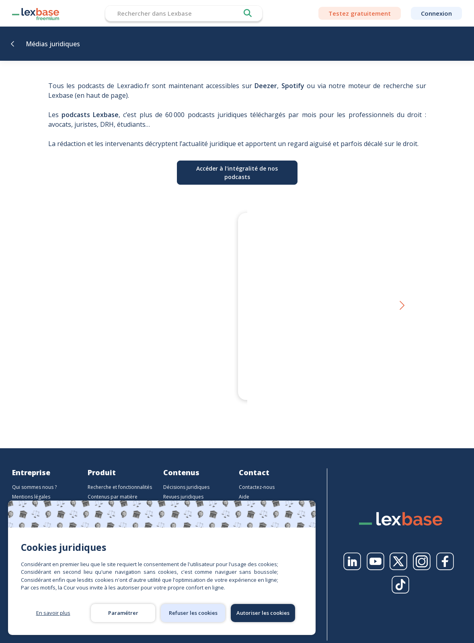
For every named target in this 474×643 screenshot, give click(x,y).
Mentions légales (31, 487)
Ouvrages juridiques (186, 496)
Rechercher (248, 13)
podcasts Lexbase (90, 114)
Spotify (292, 85)
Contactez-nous (257, 477)
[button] (401, 301)
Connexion (436, 13)
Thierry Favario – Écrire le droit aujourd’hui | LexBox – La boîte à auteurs (150, 364)
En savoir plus (53, 612)
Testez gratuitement (359, 13)
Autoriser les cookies (262, 612)
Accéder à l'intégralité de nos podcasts (237, 173)
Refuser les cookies (193, 612)
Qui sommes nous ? (34, 477)
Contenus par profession (116, 496)
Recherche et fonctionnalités (120, 477)
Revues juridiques (183, 487)
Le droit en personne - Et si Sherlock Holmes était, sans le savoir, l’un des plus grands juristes (316, 364)
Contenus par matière (112, 487)
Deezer (265, 85)
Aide (244, 487)
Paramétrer (123, 612)
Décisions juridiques (186, 477)
